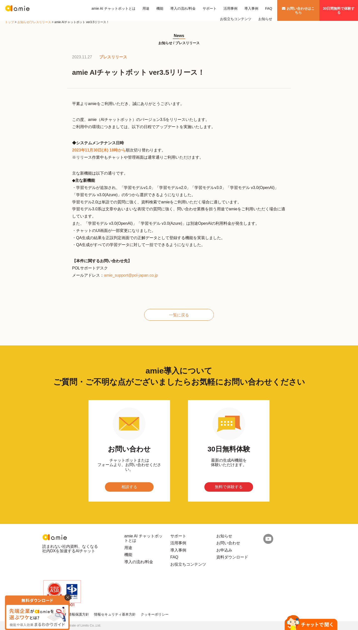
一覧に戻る (179, 315)
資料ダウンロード (232, 557)
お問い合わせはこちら (298, 10)
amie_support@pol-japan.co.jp (131, 275)
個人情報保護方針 (75, 614)
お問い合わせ (228, 543)
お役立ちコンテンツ (235, 19)
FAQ (268, 8)
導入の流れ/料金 (183, 8)
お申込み (224, 550)
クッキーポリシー (155, 614)
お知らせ (265, 19)
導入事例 (251, 8)
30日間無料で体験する (339, 10)
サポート (210, 8)
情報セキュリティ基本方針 (115, 614)
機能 (159, 8)
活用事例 (230, 8)
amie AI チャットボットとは (113, 8)
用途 (145, 8)
